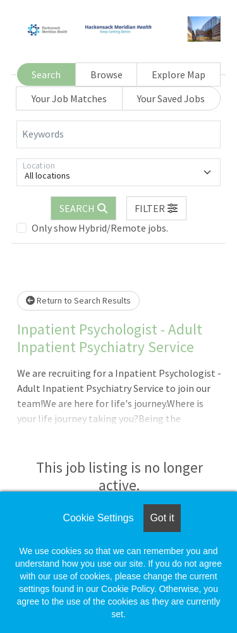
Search (46, 74)
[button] (156, 208)
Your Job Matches (69, 98)
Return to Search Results (78, 300)
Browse (106, 74)
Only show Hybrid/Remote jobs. (100, 228)
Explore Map (178, 74)
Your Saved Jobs (171, 98)
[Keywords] (118, 134)
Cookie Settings (98, 517)
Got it (162, 517)
